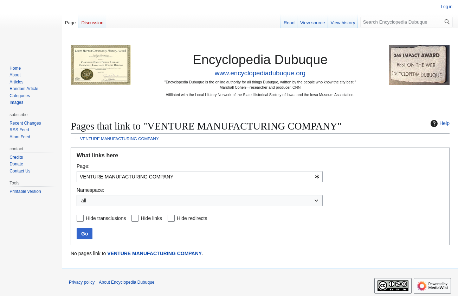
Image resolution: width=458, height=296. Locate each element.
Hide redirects (192, 218)
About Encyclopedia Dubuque (126, 282)
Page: (83, 166)
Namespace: (90, 190)
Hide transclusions (106, 218)
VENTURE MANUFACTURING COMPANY (119, 138)
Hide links (151, 218)
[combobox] (200, 176)
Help (439, 123)
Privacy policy (82, 282)
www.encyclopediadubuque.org (260, 73)
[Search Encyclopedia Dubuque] (406, 22)
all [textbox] (83, 200)
